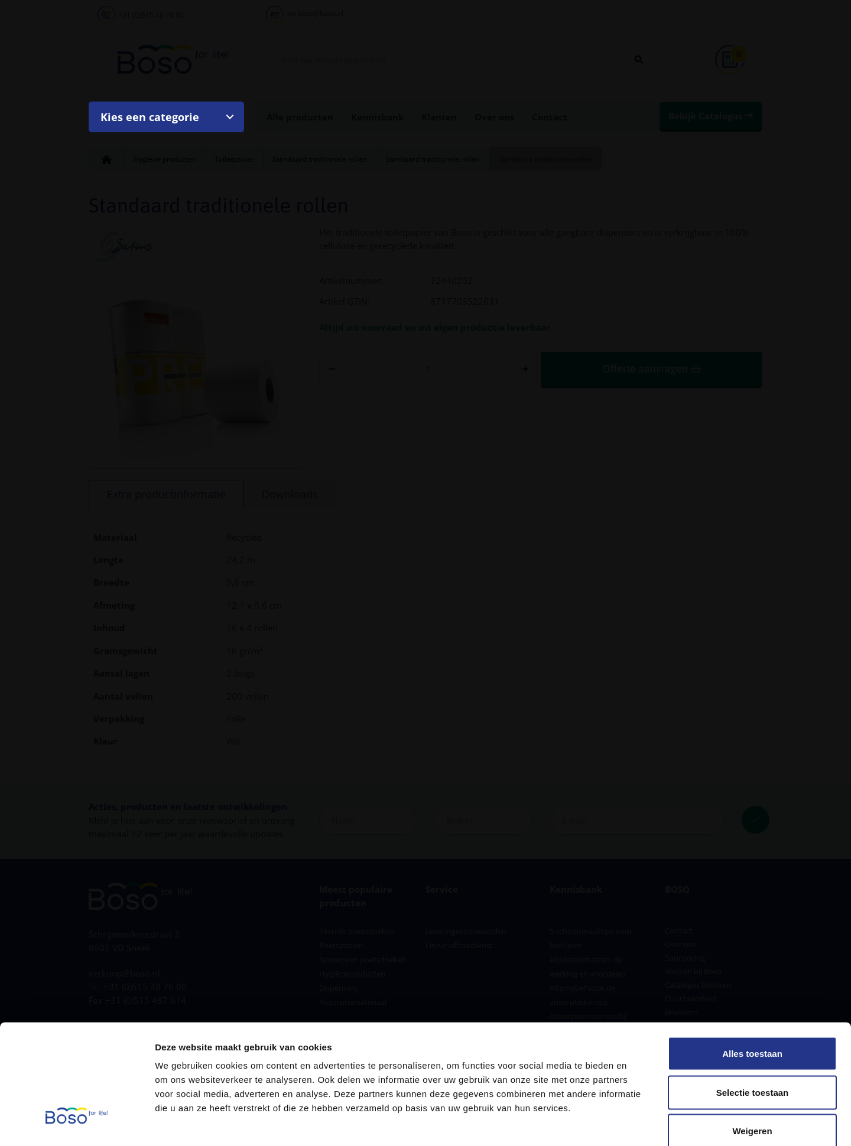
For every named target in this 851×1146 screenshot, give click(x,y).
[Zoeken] (639, 59)
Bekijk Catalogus (705, 116)
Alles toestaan (752, 991)
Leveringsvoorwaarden (466, 931)
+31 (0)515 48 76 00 (151, 15)
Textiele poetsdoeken (357, 931)
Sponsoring (685, 957)
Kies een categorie (149, 117)
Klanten (439, 117)
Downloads (290, 494)
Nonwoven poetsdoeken (363, 959)
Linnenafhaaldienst (459, 945)
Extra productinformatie (166, 494)
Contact (549, 117)
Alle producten (300, 117)
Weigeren (752, 1068)
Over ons (494, 117)
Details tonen (638, 1123)
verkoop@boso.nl (315, 13)
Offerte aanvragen (644, 369)
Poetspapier (340, 945)
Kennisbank (377, 117)
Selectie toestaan (752, 1030)
